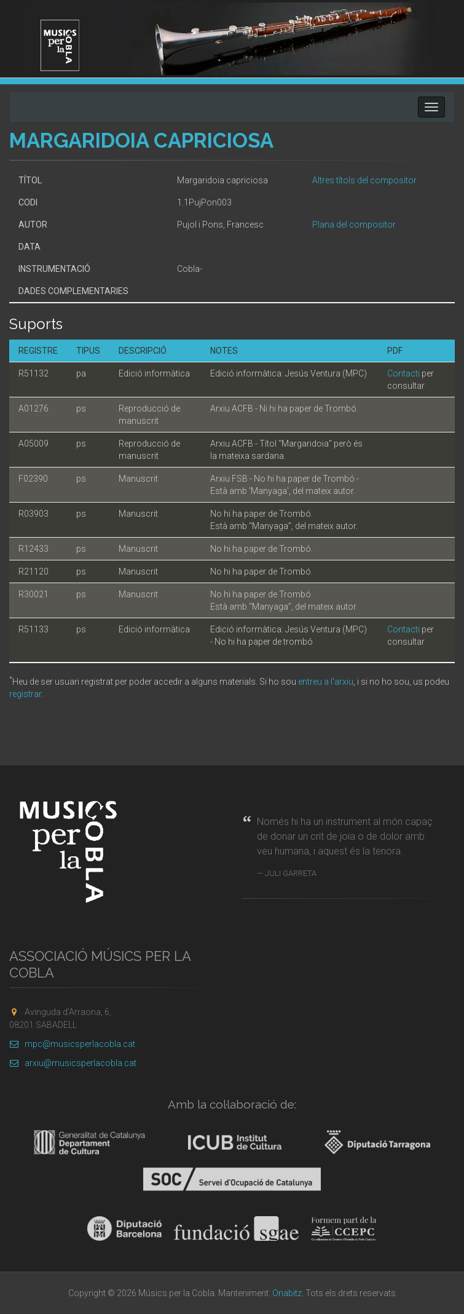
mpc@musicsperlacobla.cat (72, 1044)
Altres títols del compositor (364, 180)
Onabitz (287, 1293)
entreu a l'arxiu (325, 682)
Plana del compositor (354, 224)
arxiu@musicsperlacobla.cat (72, 1063)
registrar (25, 694)
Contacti (403, 373)
